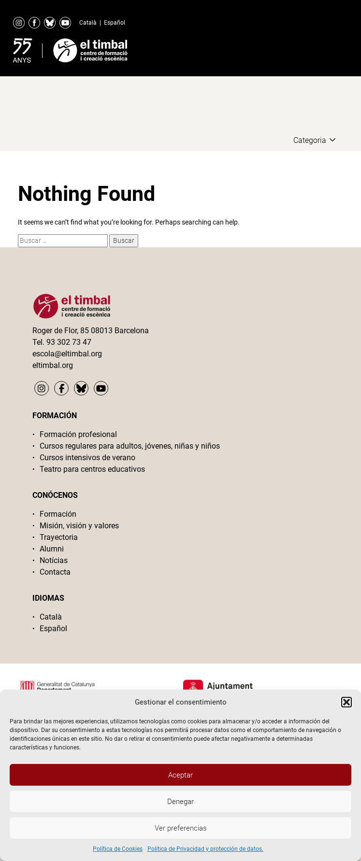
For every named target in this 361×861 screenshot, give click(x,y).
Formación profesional (78, 434)
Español (114, 22)
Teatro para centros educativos (92, 469)
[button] (346, 702)
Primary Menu (317, 48)
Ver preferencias (181, 828)
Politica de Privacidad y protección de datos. (205, 849)
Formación (58, 514)
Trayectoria (59, 537)
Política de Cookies (118, 849)
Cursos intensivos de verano (87, 457)
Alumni (52, 548)
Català (88, 22)
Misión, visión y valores (79, 525)
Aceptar (180, 775)
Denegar (180, 801)
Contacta (55, 572)
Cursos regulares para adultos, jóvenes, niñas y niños (130, 446)
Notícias (54, 560)
